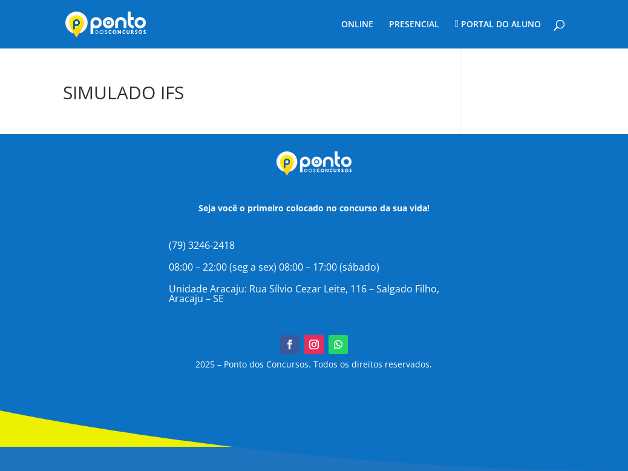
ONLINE (357, 25)
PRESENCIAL (414, 25)
